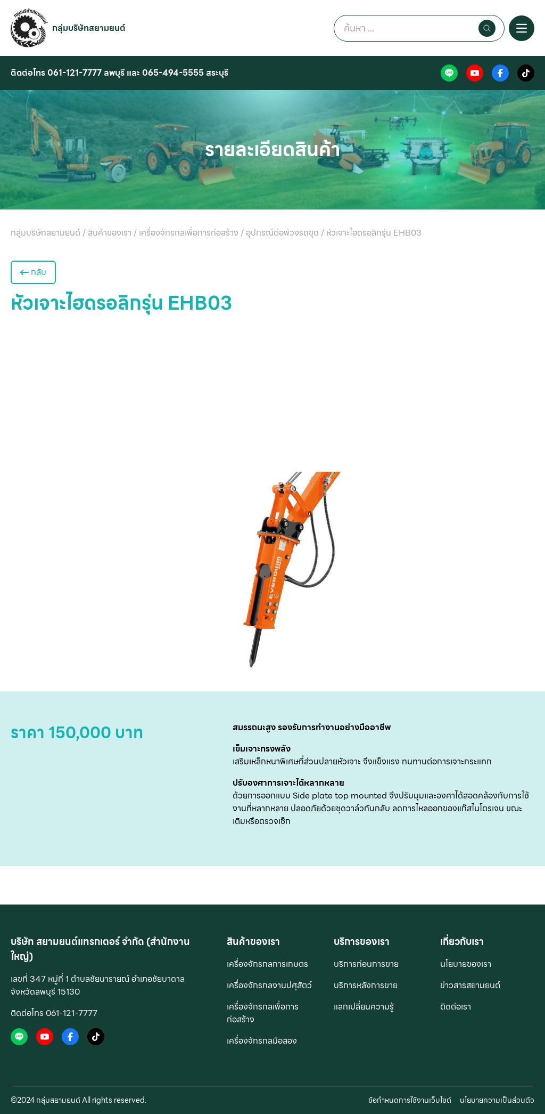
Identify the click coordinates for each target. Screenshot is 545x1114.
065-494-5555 (173, 72)
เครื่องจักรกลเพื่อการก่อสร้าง (263, 1013)
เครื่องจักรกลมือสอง (262, 1040)
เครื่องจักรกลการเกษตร (267, 964)
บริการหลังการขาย (366, 985)
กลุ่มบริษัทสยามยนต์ (89, 28)
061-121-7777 (74, 72)
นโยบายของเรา (465, 964)
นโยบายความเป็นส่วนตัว (497, 1100)
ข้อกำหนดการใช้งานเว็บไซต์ (409, 1100)
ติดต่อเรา (455, 1006)
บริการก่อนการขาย (366, 964)
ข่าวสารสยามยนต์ (470, 985)
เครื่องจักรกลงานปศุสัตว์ (269, 985)
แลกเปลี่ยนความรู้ (364, 1006)
